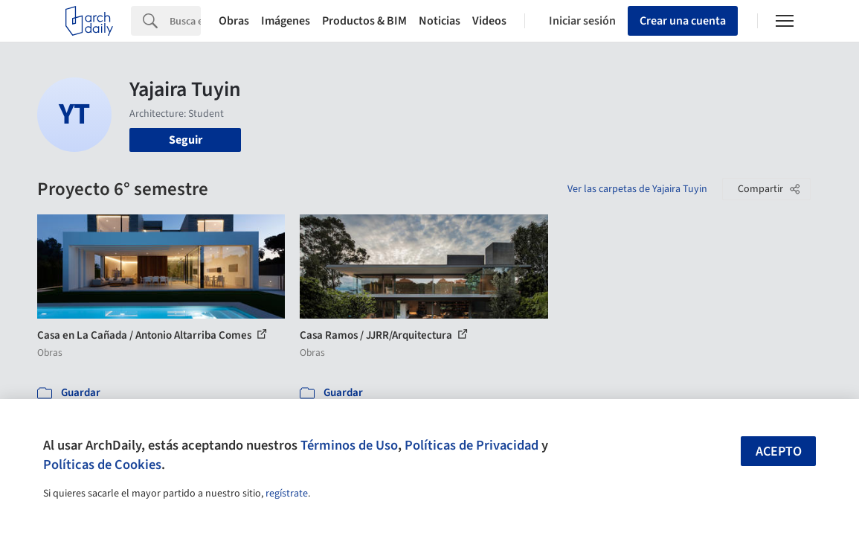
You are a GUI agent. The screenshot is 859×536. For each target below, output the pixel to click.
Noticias (439, 21)
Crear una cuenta (683, 21)
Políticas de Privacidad (471, 445)
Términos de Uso (349, 445)
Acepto (779, 451)
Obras (234, 21)
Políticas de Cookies (102, 464)
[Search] (185, 21)
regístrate (287, 493)
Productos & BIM (364, 21)
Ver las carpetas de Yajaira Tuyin (637, 189)
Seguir (185, 140)
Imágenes (285, 21)
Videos (489, 21)
